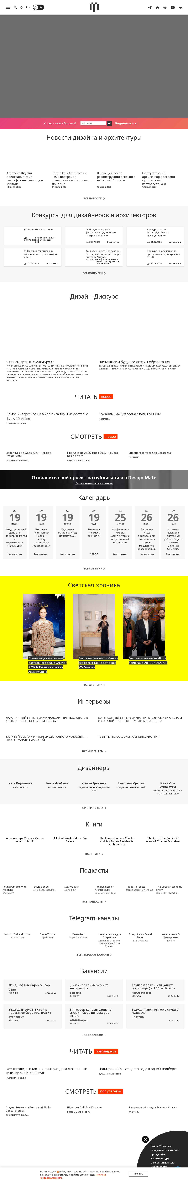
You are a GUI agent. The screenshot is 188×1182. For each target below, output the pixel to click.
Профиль (134, 1109)
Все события (93, 566)
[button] (145, 1139)
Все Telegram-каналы (93, 952)
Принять (138, 1175)
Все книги (92, 851)
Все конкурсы (93, 273)
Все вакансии (93, 1032)
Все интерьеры (93, 748)
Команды (104, 419)
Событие (134, 457)
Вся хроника (92, 682)
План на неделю (16, 423)
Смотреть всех (93, 805)
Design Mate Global (17, 460)
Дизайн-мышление (110, 1071)
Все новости (93, 198)
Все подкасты (93, 899)
